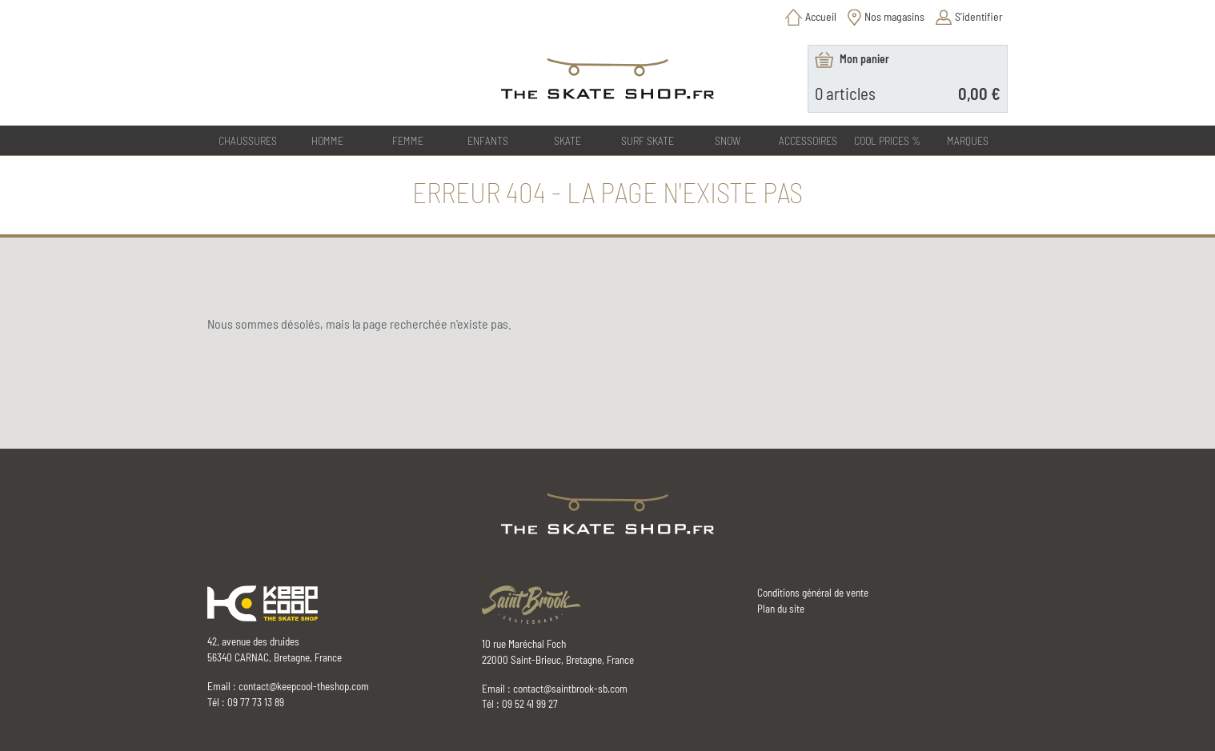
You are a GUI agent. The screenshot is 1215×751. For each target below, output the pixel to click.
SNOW (727, 140)
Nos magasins (894, 16)
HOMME (327, 140)
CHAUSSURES (248, 140)
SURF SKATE (647, 140)
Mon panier (864, 59)
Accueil (820, 16)
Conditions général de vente (812, 592)
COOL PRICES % (887, 140)
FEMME (407, 140)
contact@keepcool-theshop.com (304, 686)
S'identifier (979, 16)
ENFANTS (487, 140)
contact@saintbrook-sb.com (570, 688)
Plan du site (780, 608)
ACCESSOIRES (808, 140)
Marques (967, 140)
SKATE (567, 140)
